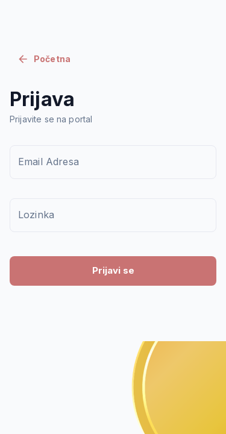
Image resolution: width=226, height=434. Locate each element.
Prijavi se (113, 270)
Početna (44, 59)
